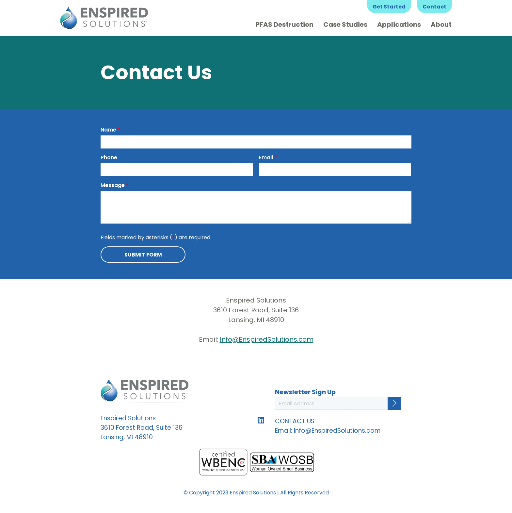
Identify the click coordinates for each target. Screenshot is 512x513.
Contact (434, 6)
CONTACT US (294, 421)
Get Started (389, 6)
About (441, 24)
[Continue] (394, 403)
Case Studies (345, 24)
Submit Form (143, 254)
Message (115, 185)
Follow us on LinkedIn (260, 420)
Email (268, 157)
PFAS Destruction (284, 24)
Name (110, 129)
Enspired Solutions (104, 18)
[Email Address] (338, 403)
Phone (109, 157)
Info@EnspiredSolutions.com (266, 339)
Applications (399, 24)
